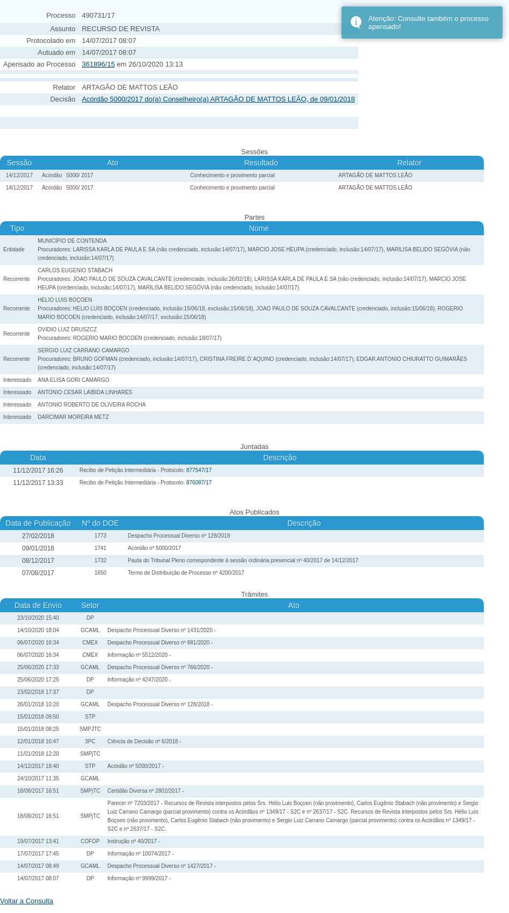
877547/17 (199, 470)
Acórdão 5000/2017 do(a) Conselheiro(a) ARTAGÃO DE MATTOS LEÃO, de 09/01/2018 (218, 99)
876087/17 (199, 483)
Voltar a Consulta (26, 901)
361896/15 (98, 64)
